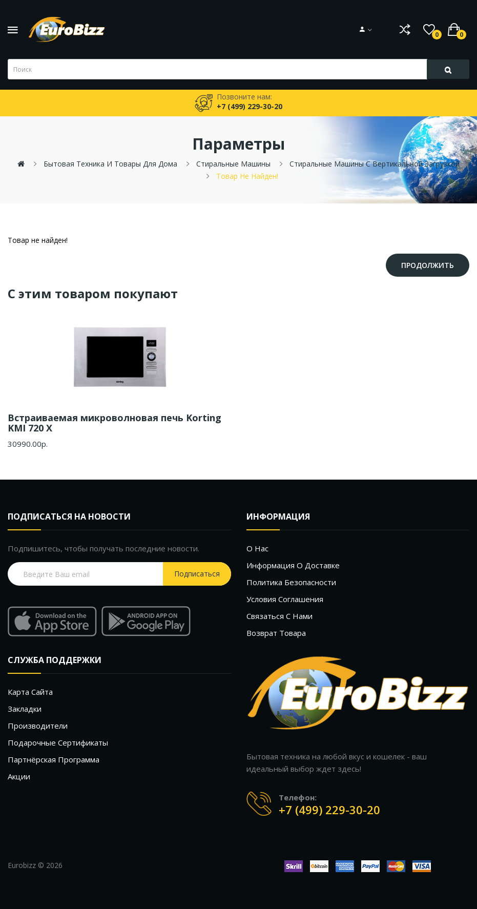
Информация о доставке (293, 565)
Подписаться (197, 574)
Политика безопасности (291, 582)
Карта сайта (30, 692)
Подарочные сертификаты (58, 742)
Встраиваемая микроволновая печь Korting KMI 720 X (114, 422)
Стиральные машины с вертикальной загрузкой (374, 164)
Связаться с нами (279, 616)
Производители (38, 725)
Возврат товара (276, 633)
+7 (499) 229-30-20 (329, 809)
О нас (257, 548)
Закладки (25, 709)
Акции (19, 776)
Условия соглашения (284, 599)
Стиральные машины (233, 164)
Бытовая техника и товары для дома (110, 164)
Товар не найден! (247, 176)
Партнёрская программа (53, 759)
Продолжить (427, 265)
